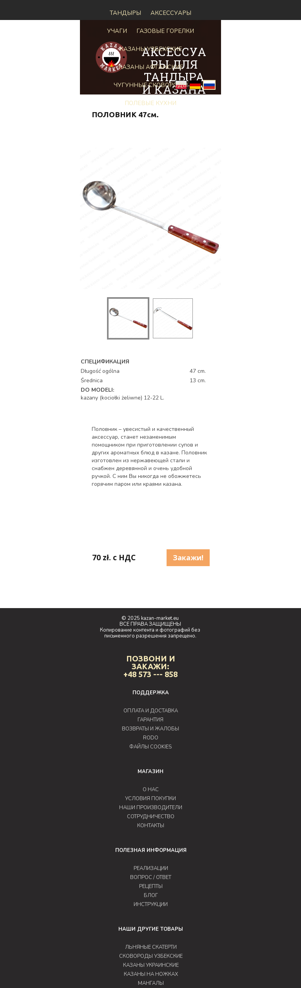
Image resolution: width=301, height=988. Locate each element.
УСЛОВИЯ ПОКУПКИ (150, 798)
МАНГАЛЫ (151, 983)
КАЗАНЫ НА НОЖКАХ (151, 974)
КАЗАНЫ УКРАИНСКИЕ (151, 965)
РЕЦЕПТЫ (151, 886)
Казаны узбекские (151, 49)
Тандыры (125, 13)
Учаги (117, 31)
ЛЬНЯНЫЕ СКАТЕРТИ (151, 947)
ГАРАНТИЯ (150, 719)
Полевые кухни (150, 103)
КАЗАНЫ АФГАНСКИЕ (150, 67)
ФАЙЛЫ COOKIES (150, 746)
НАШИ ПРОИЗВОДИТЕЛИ (150, 807)
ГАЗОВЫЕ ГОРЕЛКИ (165, 31)
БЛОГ (151, 895)
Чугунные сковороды (151, 85)
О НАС (151, 789)
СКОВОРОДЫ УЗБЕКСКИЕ (151, 956)
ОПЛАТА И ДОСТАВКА (150, 710)
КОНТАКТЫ (150, 825)
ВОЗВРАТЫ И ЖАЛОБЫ (150, 728)
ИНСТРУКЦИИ (151, 904)
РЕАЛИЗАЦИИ (151, 868)
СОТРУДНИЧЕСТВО (150, 816)
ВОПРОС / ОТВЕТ (150, 877)
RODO (150, 737)
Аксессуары (170, 13)
